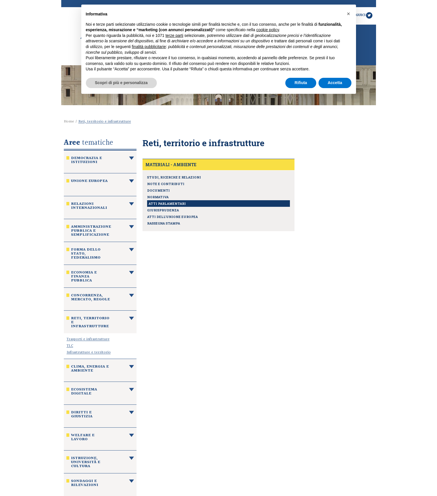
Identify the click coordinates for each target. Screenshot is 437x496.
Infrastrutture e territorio (89, 352)
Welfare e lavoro (82, 438)
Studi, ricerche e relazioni (174, 177)
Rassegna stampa (163, 223)
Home (69, 121)
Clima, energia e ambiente (90, 369)
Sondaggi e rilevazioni (84, 483)
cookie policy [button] (267, 29)
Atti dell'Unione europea (172, 217)
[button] (348, 13)
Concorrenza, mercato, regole (90, 298)
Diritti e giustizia (81, 415)
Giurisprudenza (163, 210)
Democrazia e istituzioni (86, 160)
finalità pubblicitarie (149, 46)
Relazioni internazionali (89, 206)
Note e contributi (165, 184)
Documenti (158, 190)
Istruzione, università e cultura (85, 462)
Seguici (362, 15)
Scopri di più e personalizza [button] (121, 82)
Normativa (158, 197)
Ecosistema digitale (84, 392)
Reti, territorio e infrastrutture (90, 323)
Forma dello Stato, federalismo (85, 254)
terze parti (174, 35)
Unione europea (89, 181)
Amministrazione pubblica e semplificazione (91, 231)
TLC (70, 346)
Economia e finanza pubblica (84, 277)
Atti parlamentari (167, 203)
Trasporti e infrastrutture (88, 339)
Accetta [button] (335, 82)
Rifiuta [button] (300, 82)
